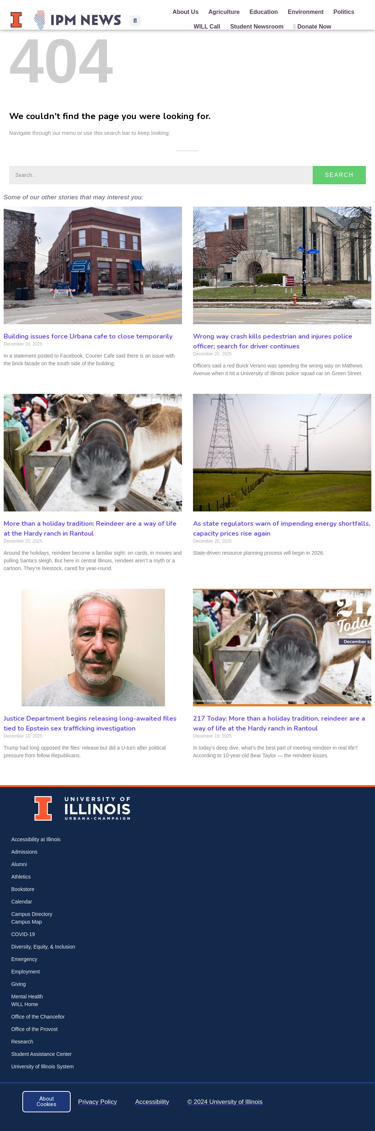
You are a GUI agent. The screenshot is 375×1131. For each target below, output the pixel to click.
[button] (135, 20)
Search (339, 175)
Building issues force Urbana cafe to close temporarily (88, 336)
